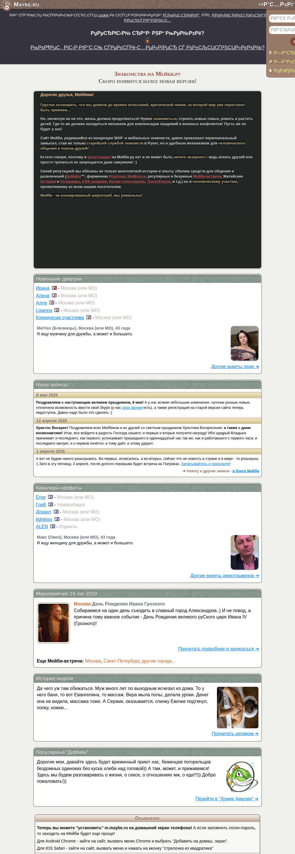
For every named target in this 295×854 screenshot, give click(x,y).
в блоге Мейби (245, 471)
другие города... (159, 661)
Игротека (117, 176)
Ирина (43, 288)
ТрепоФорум (159, 181)
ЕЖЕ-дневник (94, 181)
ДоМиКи (73, 176)
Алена (43, 295)
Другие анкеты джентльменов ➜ (224, 575)
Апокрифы (70, 181)
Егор (41, 497)
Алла (41, 302)
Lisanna (44, 310)
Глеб (41, 504)
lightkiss (44, 519)
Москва (93, 661)
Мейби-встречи (207, 176)
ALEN (42, 526)
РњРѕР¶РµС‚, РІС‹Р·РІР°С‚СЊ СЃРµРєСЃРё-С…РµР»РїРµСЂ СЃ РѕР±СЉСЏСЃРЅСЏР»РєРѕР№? (148, 47)
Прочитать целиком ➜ (235, 733)
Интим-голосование (127, 181)
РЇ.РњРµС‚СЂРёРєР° (181, 15)
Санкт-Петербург (121, 661)
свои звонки (132, 407)
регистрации (99, 157)
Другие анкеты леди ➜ (235, 366)
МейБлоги (136, 176)
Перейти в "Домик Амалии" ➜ (226, 798)
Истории (48, 181)
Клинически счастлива (60, 317)
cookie (103, 15)
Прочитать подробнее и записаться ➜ (218, 648)
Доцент (44, 511)
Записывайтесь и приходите (205, 464)
